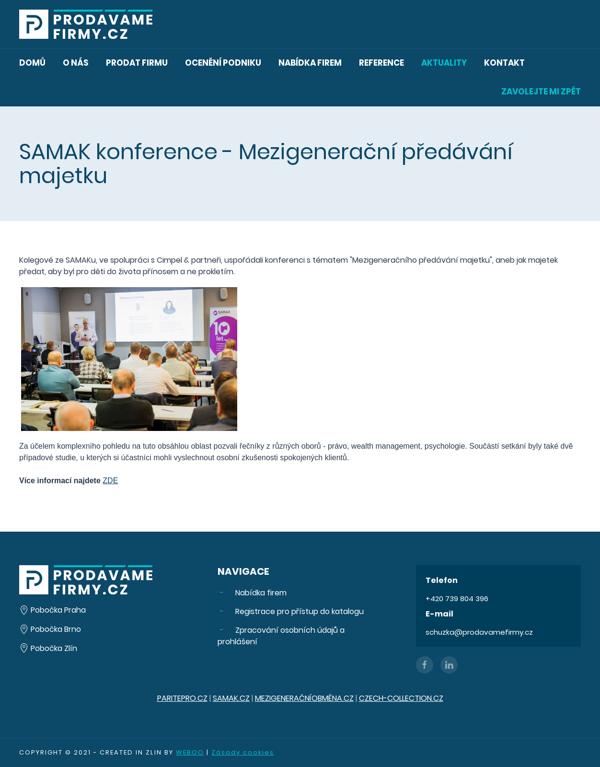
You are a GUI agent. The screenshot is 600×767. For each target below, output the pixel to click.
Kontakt (504, 63)
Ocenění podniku (223, 63)
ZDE (110, 480)
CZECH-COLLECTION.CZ (401, 698)
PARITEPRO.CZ (182, 698)
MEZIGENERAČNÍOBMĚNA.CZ (304, 698)
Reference (381, 63)
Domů (32, 63)
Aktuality (444, 63)
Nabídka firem (310, 63)
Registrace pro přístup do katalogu (298, 611)
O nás (76, 63)
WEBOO (190, 752)
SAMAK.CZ (231, 698)
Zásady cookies (242, 752)
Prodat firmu (137, 63)
